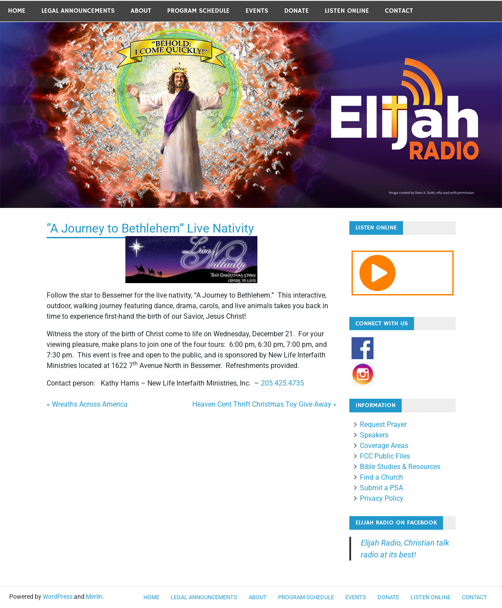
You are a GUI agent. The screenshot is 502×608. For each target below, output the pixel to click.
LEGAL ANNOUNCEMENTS (78, 11)
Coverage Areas (384, 445)
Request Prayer (383, 424)
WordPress (58, 596)
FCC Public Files (385, 456)
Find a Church (381, 477)
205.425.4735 (282, 383)
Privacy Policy (381, 498)
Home (17, 11)
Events (257, 11)
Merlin (94, 596)
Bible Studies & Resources (400, 466)
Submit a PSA (381, 488)
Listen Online (347, 11)
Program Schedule (198, 11)
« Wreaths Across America (87, 404)
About (141, 11)
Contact (399, 11)
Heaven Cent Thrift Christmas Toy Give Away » (264, 404)
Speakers (374, 435)
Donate (296, 11)
